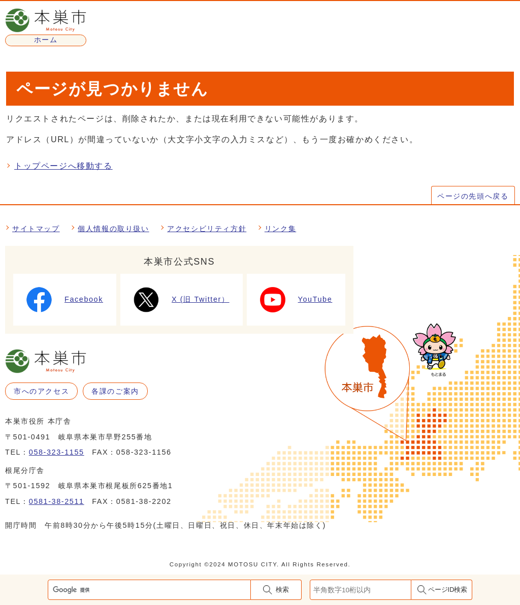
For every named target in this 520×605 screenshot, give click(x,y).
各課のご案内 (115, 391)
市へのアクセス (41, 391)
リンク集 (280, 229)
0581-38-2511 (56, 501)
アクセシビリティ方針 (206, 229)
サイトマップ (36, 229)
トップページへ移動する (63, 166)
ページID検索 (448, 589)
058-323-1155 (56, 452)
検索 (282, 589)
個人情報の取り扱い (113, 229)
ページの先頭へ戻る (472, 196)
